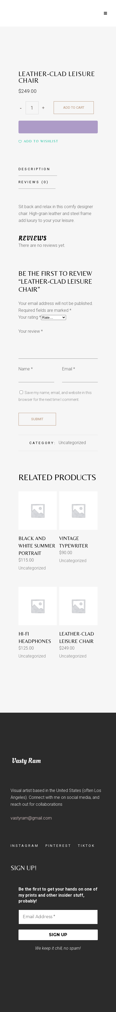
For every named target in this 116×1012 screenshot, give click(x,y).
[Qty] (32, 107)
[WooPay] (58, 127)
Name (25, 368)
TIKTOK (86, 846)
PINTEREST (58, 846)
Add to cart (73, 107)
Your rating (29, 317)
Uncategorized (72, 442)
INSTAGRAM (25, 846)
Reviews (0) (33, 182)
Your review (30, 331)
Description (34, 169)
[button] (38, 141)
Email (68, 368)
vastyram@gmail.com (31, 818)
